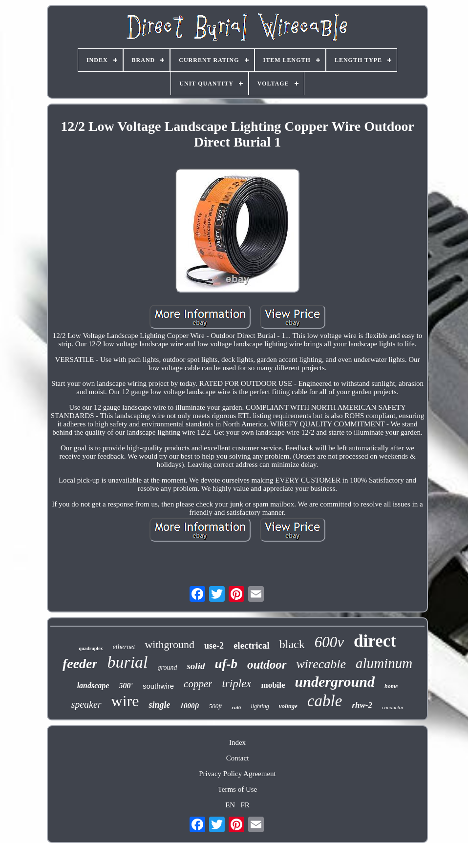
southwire (158, 686)
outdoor (267, 664)
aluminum (384, 663)
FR (244, 805)
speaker (86, 704)
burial (127, 662)
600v (329, 642)
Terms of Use (237, 789)
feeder (80, 663)
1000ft (189, 706)
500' (125, 685)
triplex (236, 683)
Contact (237, 758)
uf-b (225, 663)
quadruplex (91, 648)
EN (230, 805)
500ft (215, 706)
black (292, 644)
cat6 (236, 707)
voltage (288, 706)
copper (198, 684)
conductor (393, 707)
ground (167, 667)
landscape (93, 685)
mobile (273, 685)
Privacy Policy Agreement (237, 774)
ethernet (124, 647)
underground (335, 682)
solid (196, 666)
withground (169, 644)
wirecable (321, 664)
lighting (260, 706)
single (159, 705)
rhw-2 (362, 705)
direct (375, 641)
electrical (252, 645)
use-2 (214, 646)
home (391, 686)
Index (237, 742)
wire (125, 701)
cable (324, 701)
